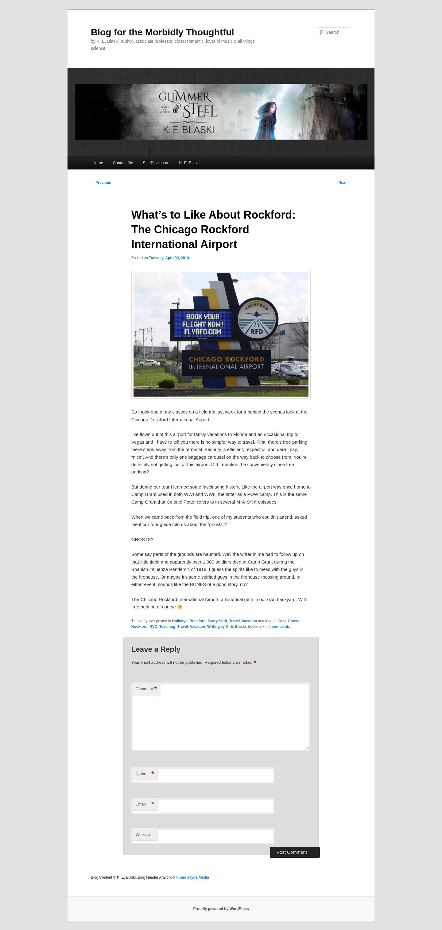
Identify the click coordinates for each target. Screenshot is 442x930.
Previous (101, 182)
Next (345, 182)
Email (145, 804)
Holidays (180, 621)
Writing (213, 626)
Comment (146, 689)
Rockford (197, 621)
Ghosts (294, 621)
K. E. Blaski (189, 162)
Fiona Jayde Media (192, 877)
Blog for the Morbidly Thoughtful (162, 32)
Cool (281, 621)
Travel (234, 621)
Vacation (249, 621)
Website (143, 834)
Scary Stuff (217, 621)
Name (145, 774)
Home (97, 162)
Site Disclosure (156, 162)
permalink (280, 626)
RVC (153, 626)
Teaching (167, 626)
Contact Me (123, 162)
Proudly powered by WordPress (221, 909)
